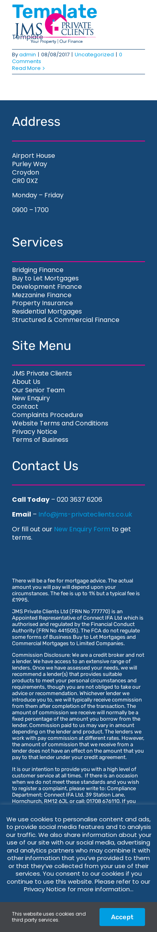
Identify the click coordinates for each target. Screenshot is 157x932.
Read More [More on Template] (26, 68)
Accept (122, 917)
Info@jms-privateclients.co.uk (85, 514)
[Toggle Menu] (130, 29)
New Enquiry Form (82, 529)
